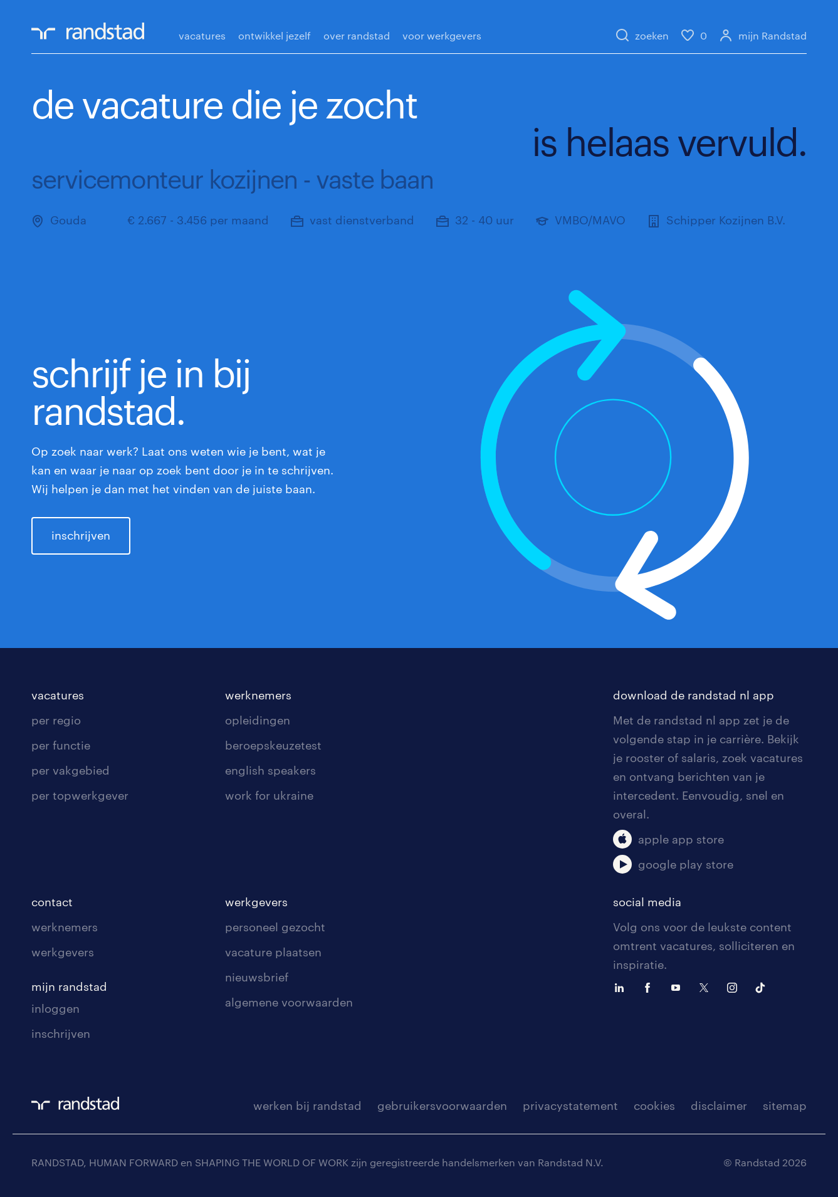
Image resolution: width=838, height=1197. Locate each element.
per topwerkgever (79, 795)
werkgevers (62, 952)
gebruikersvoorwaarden (442, 1105)
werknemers (258, 695)
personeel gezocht (275, 927)
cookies (654, 1105)
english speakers (270, 770)
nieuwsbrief (256, 977)
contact (52, 902)
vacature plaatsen (273, 952)
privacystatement (570, 1105)
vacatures (202, 35)
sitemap (785, 1105)
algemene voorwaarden (289, 1002)
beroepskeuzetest (273, 745)
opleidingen (257, 720)
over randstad (356, 35)
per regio (56, 720)
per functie (60, 745)
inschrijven (80, 535)
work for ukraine (269, 795)
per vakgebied (70, 770)
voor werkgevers (441, 35)
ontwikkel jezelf (274, 35)
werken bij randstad (307, 1105)
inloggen (55, 1008)
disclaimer (719, 1105)
